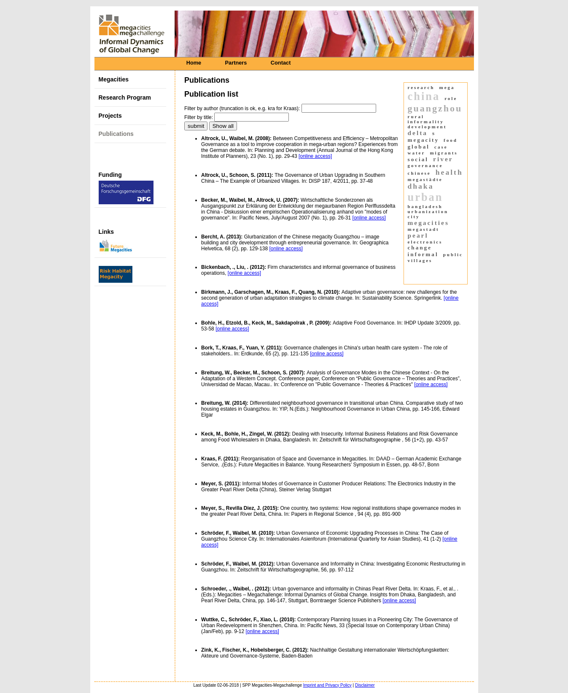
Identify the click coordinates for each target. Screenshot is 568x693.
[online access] (315, 156)
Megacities (114, 79)
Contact (281, 63)
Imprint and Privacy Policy (327, 685)
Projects (110, 115)
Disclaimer (365, 685)
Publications (116, 133)
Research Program (125, 97)
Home (194, 63)
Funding (126, 187)
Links (115, 241)
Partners (236, 63)
